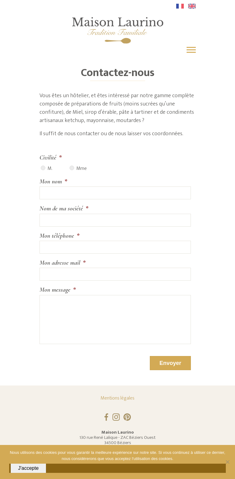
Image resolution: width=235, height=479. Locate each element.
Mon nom (53, 181)
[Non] (227, 462)
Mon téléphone (59, 236)
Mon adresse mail (62, 262)
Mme (81, 168)
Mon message (58, 289)
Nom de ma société (64, 208)
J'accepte (28, 468)
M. (49, 168)
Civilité (51, 157)
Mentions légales (117, 398)
